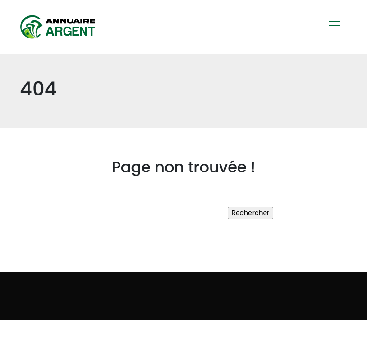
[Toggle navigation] (334, 26)
